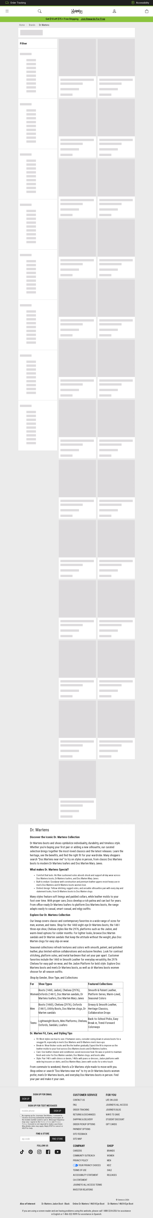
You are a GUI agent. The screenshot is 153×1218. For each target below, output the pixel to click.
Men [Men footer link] (109, 1160)
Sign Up (25, 1099)
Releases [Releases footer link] (112, 1175)
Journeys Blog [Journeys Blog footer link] (113, 1109)
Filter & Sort (37, 42)
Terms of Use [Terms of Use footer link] (79, 1170)
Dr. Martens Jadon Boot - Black (55, 1203)
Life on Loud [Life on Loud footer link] (112, 1100)
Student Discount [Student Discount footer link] (115, 1119)
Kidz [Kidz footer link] (109, 1165)
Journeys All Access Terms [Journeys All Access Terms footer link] (87, 1185)
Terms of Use (46, 1122)
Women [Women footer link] (110, 1155)
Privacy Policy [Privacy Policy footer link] (80, 1160)
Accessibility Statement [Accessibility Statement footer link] (85, 1175)
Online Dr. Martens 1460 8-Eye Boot (88, 1203)
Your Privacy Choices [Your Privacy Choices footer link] (87, 1165)
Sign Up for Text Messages (42, 1106)
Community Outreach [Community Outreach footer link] (84, 1155)
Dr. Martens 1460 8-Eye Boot (120, 1203)
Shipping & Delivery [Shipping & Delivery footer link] (83, 1119)
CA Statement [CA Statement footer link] (80, 1180)
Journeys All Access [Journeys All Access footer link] (117, 1105)
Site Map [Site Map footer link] (77, 1139)
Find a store (42, 1133)
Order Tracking (15, 3)
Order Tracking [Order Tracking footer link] (81, 1109)
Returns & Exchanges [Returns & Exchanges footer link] (84, 1114)
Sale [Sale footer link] (109, 1170)
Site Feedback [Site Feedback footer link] (80, 1134)
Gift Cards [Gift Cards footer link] (111, 1124)
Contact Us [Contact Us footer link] (79, 1100)
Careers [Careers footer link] (77, 1151)
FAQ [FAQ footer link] (75, 1105)
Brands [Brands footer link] (111, 1151)
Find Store (57, 1139)
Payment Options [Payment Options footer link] (81, 1129)
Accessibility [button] (139, 3)
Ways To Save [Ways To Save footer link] (113, 1114)
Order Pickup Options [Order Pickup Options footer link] (84, 1124)
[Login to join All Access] (62, 19)
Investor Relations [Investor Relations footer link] (83, 1189)
